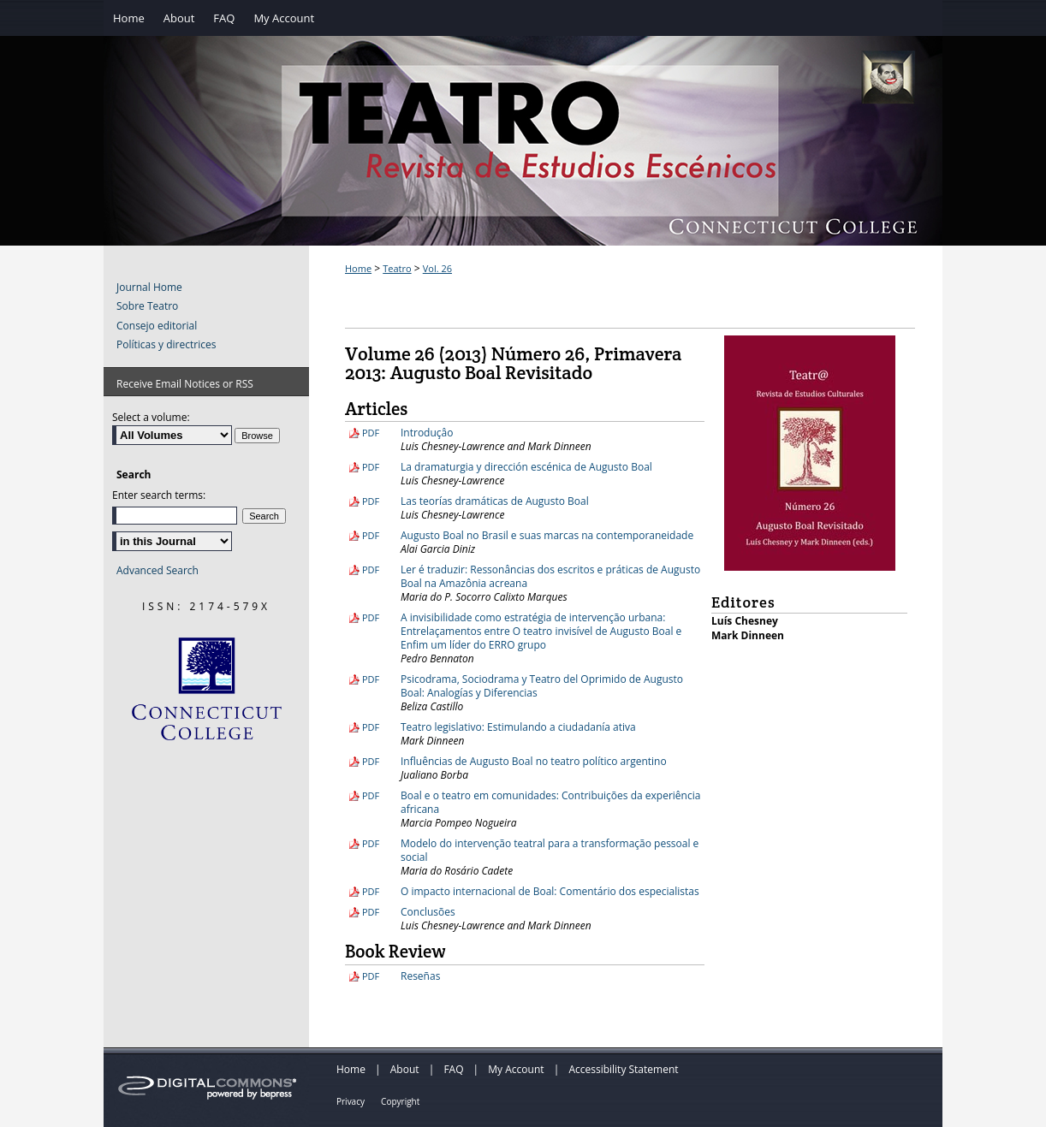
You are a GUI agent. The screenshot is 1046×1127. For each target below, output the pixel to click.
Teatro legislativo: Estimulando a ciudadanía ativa (518, 727)
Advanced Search (157, 570)
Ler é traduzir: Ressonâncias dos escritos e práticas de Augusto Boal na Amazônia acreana (550, 576)
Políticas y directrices (166, 345)
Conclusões (428, 912)
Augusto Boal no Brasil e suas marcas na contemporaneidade (547, 535)
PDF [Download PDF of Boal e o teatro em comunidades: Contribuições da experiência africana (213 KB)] (370, 795)
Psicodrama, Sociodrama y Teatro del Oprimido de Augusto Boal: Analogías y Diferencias (542, 686)
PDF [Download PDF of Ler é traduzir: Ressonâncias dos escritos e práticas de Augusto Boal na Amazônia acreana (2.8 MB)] (370, 569)
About (404, 1069)
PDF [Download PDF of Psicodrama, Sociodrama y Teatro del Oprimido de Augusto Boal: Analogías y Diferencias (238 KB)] (370, 679)
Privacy (350, 1101)
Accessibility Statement (623, 1069)
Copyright (400, 1101)
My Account (516, 1069)
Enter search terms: (158, 495)
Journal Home (149, 288)
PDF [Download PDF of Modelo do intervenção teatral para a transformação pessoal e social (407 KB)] (370, 843)
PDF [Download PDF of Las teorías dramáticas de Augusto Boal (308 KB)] (370, 501)
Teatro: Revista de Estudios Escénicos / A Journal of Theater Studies (523, 159)
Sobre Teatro (147, 306)
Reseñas (420, 976)
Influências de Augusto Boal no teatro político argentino (534, 761)
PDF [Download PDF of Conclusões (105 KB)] (370, 911)
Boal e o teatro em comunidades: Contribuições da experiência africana (550, 802)
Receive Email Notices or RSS (184, 384)
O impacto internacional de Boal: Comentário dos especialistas (550, 891)
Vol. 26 (437, 268)
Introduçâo (427, 432)
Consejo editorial (156, 326)
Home (358, 268)
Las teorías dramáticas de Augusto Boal (495, 501)
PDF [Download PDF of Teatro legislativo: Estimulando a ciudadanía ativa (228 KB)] (370, 727)
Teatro (397, 268)
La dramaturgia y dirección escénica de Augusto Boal (526, 467)
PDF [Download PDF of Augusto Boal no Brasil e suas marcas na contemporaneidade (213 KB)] (370, 535)
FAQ (453, 1069)
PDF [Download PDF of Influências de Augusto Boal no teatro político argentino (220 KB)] (370, 761)
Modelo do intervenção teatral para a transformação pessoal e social (549, 850)
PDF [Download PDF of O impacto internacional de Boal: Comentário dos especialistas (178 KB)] (370, 891)
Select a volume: (151, 417)
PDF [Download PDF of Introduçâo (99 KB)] (370, 432)
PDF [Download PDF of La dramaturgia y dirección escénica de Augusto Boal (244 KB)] (370, 466)
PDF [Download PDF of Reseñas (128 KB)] (370, 976)
